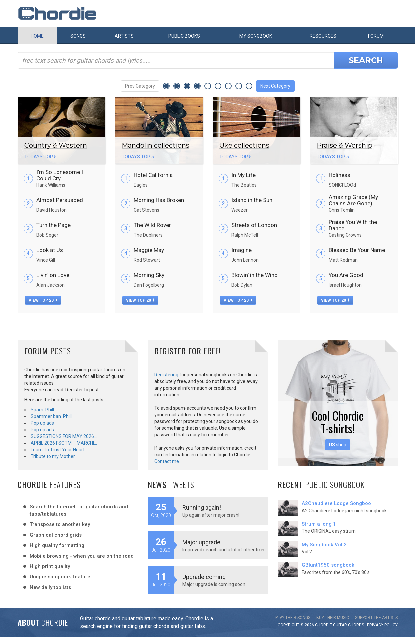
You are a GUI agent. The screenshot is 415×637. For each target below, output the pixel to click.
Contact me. (167, 461)
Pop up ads (42, 423)
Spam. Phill (42, 409)
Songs (78, 36)
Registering (166, 374)
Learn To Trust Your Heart (58, 449)
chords (356, 625)
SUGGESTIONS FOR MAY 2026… (64, 436)
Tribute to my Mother (53, 456)
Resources (323, 36)
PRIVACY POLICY (382, 625)
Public (184, 36)
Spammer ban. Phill (51, 416)
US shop (337, 444)
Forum (376, 36)
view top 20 (43, 300)
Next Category (275, 86)
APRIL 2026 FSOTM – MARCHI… (64, 443)
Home (37, 36)
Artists (124, 36)
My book (255, 36)
